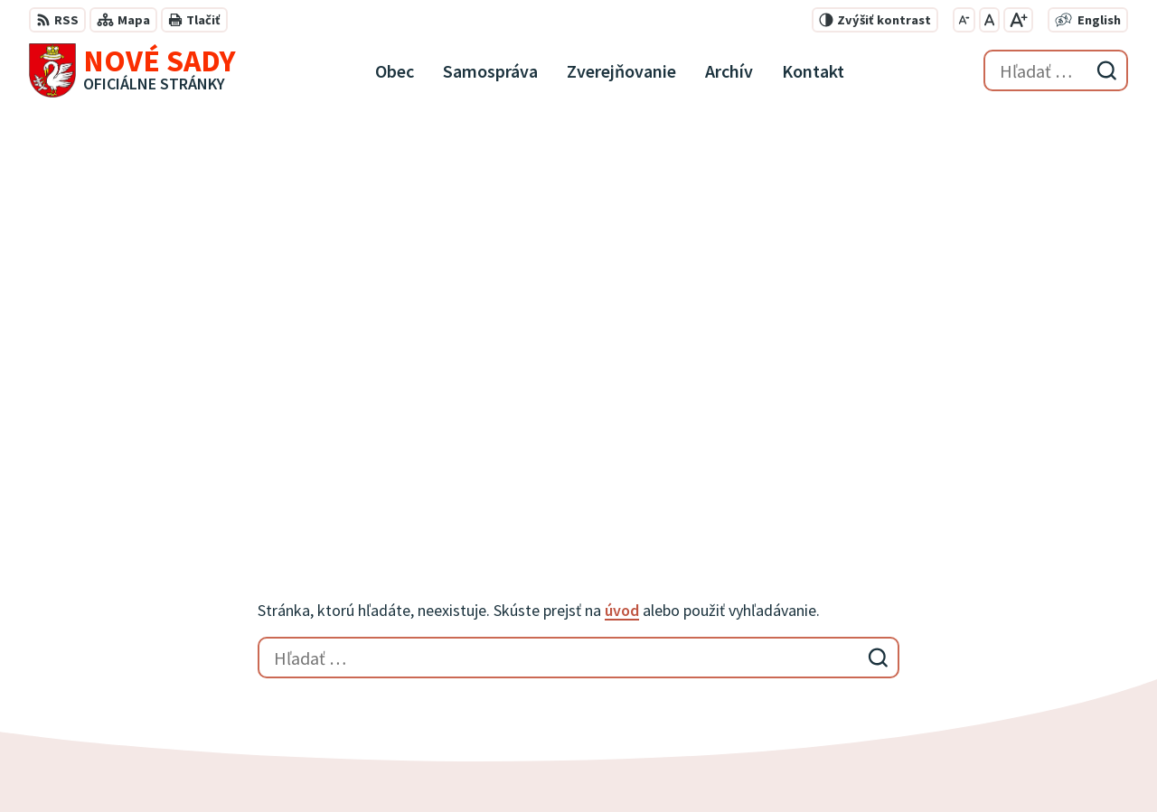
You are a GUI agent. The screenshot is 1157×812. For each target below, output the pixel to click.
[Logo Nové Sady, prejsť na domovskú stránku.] (132, 70)
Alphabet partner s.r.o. (264, 763)
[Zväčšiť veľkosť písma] (1018, 20)
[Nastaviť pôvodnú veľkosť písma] (989, 20)
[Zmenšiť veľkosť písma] (964, 20)
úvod (622, 211)
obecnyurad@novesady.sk (1036, 681)
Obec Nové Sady (503, 763)
